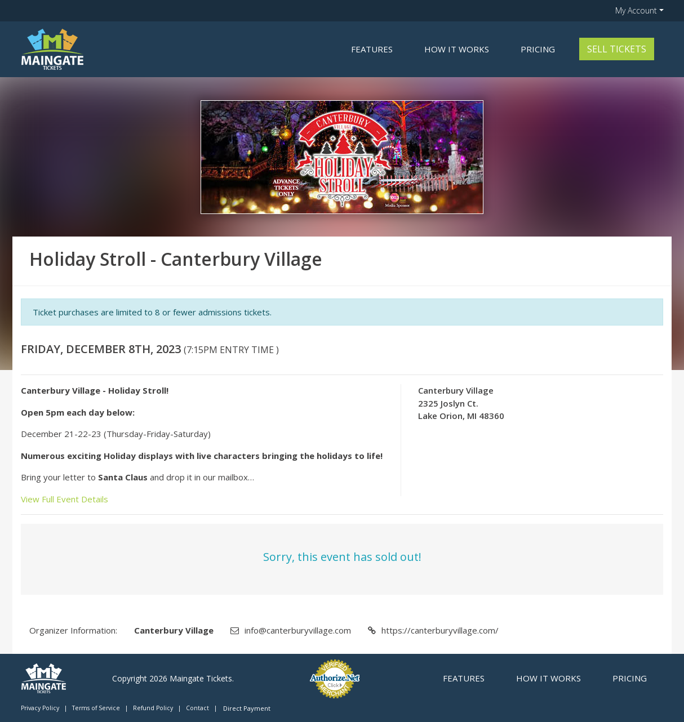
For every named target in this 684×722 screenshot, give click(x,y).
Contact (197, 708)
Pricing (538, 49)
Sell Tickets (616, 49)
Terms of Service (96, 708)
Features (372, 49)
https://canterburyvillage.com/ (440, 630)
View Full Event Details (64, 499)
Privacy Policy (40, 708)
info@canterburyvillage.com (298, 630)
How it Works (456, 49)
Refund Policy (153, 708)
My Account (636, 10)
